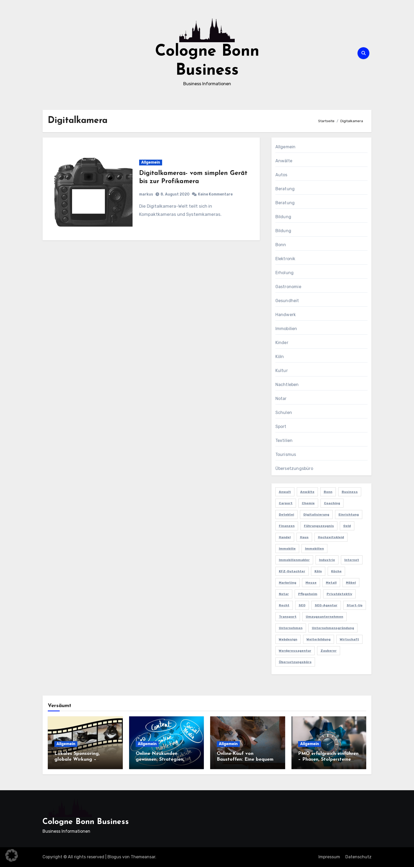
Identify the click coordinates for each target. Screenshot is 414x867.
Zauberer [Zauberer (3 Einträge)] (329, 650)
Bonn (280, 244)
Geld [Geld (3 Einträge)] (347, 526)
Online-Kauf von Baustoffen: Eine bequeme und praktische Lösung (246, 759)
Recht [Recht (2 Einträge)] (284, 605)
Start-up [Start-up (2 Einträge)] (355, 605)
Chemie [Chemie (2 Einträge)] (308, 503)
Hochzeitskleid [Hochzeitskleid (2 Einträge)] (331, 537)
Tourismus (285, 454)
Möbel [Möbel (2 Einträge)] (351, 582)
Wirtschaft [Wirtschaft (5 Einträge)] (349, 639)
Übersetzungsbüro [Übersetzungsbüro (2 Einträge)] (295, 662)
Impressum (329, 856)
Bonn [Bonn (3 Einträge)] (328, 492)
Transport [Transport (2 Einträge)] (288, 616)
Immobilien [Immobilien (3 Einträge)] (314, 548)
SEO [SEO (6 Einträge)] (302, 605)
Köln (279, 356)
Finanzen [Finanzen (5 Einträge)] (287, 526)
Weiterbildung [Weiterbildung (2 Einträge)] (319, 639)
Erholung (284, 272)
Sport (280, 426)
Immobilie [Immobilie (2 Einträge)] (287, 548)
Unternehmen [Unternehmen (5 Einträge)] (291, 628)
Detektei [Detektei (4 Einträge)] (286, 514)
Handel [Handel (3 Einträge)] (285, 537)
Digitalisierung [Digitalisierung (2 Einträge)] (316, 514)
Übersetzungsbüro (294, 468)
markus (146, 194)
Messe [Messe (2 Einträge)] (311, 582)
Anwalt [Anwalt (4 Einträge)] (285, 492)
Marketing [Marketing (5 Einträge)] (287, 582)
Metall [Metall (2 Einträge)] (331, 582)
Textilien (284, 440)
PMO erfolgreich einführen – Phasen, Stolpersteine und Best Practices (328, 759)
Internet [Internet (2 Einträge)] (351, 560)
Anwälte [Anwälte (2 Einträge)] (307, 492)
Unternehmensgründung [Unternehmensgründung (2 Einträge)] (333, 628)
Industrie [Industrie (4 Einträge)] (327, 560)
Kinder (281, 342)
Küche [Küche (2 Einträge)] (336, 571)
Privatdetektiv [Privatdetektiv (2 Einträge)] (339, 594)
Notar (281, 398)
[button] (11, 855)
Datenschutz (358, 856)
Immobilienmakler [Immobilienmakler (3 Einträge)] (294, 560)
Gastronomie (288, 286)
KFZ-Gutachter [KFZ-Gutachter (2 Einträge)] (292, 571)
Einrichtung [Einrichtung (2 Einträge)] (348, 514)
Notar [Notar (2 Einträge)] (284, 594)
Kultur (281, 370)
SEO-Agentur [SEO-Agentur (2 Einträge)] (326, 605)
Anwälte (283, 160)
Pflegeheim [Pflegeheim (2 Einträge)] (307, 594)
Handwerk (285, 314)
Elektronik (285, 258)
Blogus (114, 856)
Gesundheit (287, 300)
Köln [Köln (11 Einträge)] (318, 571)
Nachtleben (287, 384)
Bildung (283, 216)
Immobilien (286, 328)
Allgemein (150, 162)
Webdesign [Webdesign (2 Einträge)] (288, 639)
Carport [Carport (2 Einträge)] (286, 503)
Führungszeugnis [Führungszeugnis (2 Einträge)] (319, 526)
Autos (281, 174)
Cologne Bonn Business (86, 822)
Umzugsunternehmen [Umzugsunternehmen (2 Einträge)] (324, 616)
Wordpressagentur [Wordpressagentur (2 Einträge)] (295, 650)
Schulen (283, 412)
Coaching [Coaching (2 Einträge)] (332, 503)
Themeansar (143, 856)
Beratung (285, 188)
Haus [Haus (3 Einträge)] (304, 537)
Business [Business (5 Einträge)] (350, 492)
